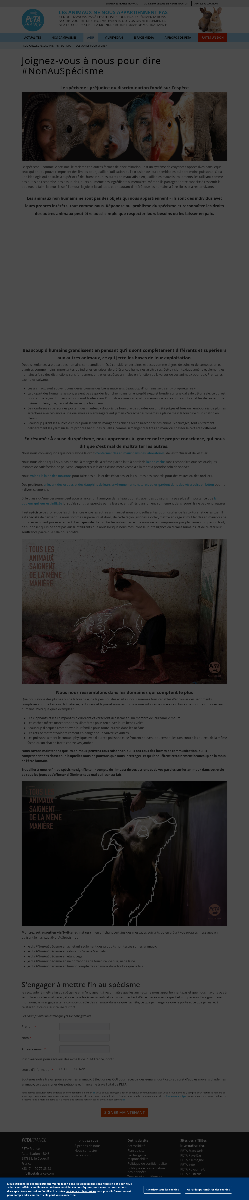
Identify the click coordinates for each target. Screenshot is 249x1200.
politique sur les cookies (81, 1191)
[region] (124, 1188)
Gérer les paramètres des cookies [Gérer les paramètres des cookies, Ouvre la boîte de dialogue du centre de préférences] (208, 1189)
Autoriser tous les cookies (162, 1189)
